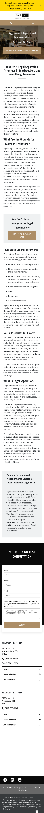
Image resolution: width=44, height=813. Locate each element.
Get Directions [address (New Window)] (22, 679)
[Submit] (22, 625)
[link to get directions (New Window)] (22, 651)
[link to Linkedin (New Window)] (19, 780)
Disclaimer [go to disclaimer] (23, 790)
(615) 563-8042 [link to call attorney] (10, 708)
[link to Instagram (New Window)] (12, 780)
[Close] (41, 5)
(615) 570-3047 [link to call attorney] (10, 658)
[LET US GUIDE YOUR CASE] (22, 235)
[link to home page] (22, 15)
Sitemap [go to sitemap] (36, 787)
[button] (11, 22)
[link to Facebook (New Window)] (5, 780)
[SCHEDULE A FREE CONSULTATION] (22, 50)
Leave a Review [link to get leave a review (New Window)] (22, 674)
